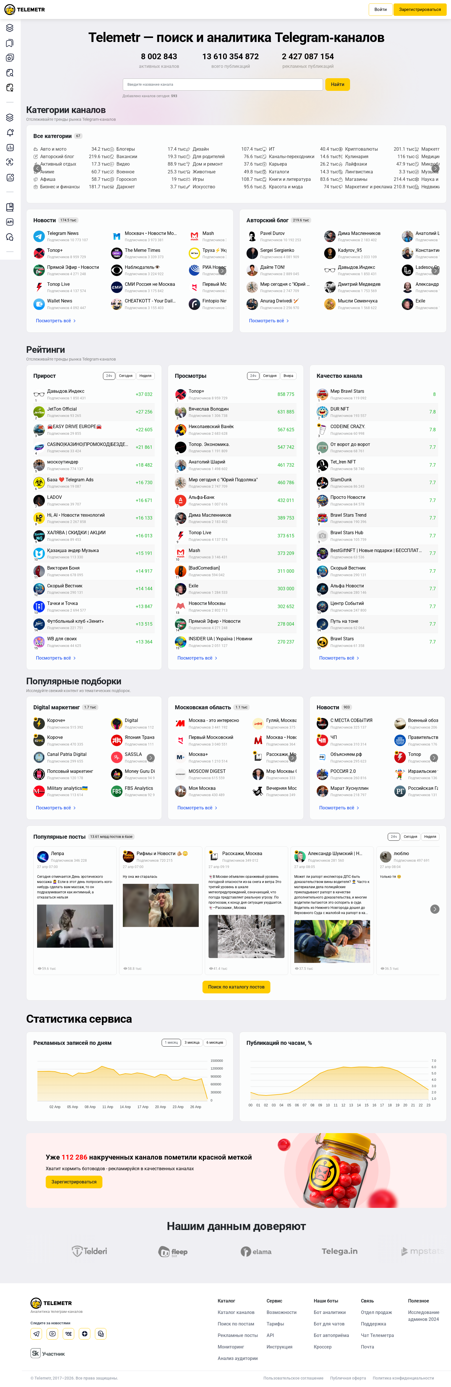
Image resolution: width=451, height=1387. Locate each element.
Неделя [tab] (145, 376)
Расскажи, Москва (242, 853)
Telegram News (63, 233)
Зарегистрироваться (420, 9)
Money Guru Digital (144, 771)
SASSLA (133, 754)
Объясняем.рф (346, 754)
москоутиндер (62, 462)
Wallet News (59, 301)
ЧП (333, 737)
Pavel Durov (272, 233)
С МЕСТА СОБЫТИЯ (351, 720)
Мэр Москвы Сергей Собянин (295, 771)
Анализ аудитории (11, 162)
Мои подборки (11, 42)
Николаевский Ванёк (211, 426)
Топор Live (58, 284)
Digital (131, 720)
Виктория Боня (63, 568)
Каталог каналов (11, 27)
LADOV (54, 497)
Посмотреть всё (53, 320)
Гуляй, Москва (281, 720)
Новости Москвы (207, 603)
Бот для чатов (329, 1324)
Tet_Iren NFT (343, 462)
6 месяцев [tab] (215, 1043)
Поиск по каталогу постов (236, 987)
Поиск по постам (236, 1324)
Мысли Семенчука (358, 301)
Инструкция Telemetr (11, 207)
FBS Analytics (139, 788)
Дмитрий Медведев (359, 284)
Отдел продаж (376, 1312)
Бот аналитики (11, 177)
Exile (420, 301)
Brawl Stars (342, 638)
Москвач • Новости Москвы (154, 233)
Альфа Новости (347, 586)
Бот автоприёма (331, 1335)
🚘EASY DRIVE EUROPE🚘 (74, 426)
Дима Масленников (359, 233)
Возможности (282, 1312)
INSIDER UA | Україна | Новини (220, 638)
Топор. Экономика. (209, 444)
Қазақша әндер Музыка (73, 550)
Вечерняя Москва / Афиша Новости (295, 788)
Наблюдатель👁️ (142, 267)
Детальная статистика (11, 147)
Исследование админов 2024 (423, 1316)
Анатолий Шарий (207, 462)
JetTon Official (62, 409)
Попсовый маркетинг (70, 771)
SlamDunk (341, 479)
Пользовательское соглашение (293, 1378)
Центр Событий (347, 603)
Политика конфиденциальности (403, 1378)
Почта (367, 1347)
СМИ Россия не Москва (150, 284)
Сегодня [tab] (126, 376)
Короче (55, 737)
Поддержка (373, 1324)
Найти (337, 84)
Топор (414, 754)
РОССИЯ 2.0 (343, 771)
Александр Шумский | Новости (339, 853)
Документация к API (11, 222)
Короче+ (56, 720)
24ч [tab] (109, 376)
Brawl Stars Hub (346, 532)
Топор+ (55, 250)
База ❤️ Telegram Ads (70, 479)
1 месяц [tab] (171, 1043)
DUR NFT (339, 409)
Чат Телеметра (377, 1335)
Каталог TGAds (11, 117)
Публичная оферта (348, 1378)
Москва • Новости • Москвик (295, 737)
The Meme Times (142, 250)
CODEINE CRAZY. (347, 426)
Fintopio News (217, 301)
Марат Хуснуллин (349, 788)
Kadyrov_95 (350, 250)
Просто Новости (347, 497)
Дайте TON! (272, 267)
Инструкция (280, 1347)
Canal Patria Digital (67, 754)
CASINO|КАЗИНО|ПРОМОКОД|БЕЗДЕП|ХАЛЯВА (91, 444)
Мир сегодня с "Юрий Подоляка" (289, 284)
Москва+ (198, 754)
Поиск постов (11, 72)
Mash (208, 233)
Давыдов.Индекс (356, 267)
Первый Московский (211, 737)
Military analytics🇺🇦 (67, 788)
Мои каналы (11, 57)
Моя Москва (202, 788)
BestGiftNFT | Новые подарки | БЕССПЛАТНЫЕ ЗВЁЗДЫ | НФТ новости (379, 550)
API (270, 1335)
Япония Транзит (142, 737)
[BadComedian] (204, 568)
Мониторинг (11, 132)
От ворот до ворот (350, 444)
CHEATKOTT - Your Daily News (154, 301)
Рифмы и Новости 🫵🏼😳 (162, 853)
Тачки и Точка (62, 603)
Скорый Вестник (65, 586)
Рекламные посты (11, 87)
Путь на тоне (344, 621)
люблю (401, 853)
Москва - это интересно (214, 720)
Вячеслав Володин (209, 409)
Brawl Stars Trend (348, 515)
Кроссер (323, 1347)
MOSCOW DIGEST (207, 771)
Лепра (57, 853)
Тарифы (275, 1324)
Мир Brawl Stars (347, 391)
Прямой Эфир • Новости (73, 267)
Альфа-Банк (202, 497)
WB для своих (62, 638)
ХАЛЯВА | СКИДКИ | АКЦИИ (76, 532)
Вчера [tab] (288, 376)
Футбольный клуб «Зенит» (75, 621)
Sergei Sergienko (277, 250)
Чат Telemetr (11, 237)
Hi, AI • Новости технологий (76, 515)
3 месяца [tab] (192, 1043)
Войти (380, 9)
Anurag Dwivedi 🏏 (279, 301)
